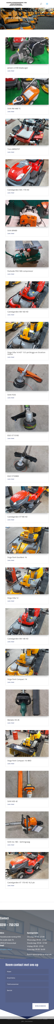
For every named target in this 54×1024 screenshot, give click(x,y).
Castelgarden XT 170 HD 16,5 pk (21, 882)
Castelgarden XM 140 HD (17, 638)
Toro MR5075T (13, 149)
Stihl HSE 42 (12, 801)
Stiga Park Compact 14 (17, 679)
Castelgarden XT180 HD (17, 517)
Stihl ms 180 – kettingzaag (18, 842)
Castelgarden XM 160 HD (17, 312)
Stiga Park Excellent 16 (17, 557)
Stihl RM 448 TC (14, 108)
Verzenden (40, 1012)
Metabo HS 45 (13, 720)
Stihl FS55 (11, 395)
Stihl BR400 (12, 230)
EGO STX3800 (13, 476)
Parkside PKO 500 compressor (20, 271)
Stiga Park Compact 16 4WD (19, 760)
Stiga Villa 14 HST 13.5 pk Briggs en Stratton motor (26, 353)
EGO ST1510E (13, 435)
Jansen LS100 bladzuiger (17, 68)
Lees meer (10, 71)
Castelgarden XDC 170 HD (18, 190)
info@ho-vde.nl (6, 955)
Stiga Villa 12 (12, 598)
